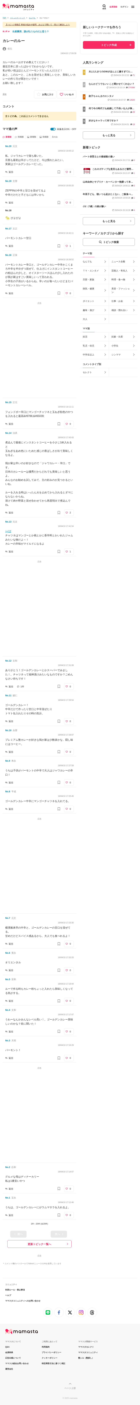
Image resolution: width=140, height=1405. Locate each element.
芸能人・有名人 (119, 270)
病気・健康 (88, 288)
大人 (85, 319)
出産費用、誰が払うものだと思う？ (30, 31)
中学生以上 (88, 354)
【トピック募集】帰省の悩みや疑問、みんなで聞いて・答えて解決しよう (37, 25)
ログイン (124, 7)
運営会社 (9, 1369)
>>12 (8, 531)
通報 (5, 94)
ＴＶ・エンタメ (91, 270)
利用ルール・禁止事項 (15, 1290)
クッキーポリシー (49, 1358)
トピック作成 (109, 45)
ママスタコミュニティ (88, 1352)
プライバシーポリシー (51, 1352)
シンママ (116, 354)
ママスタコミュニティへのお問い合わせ (22, 1301)
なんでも (87, 261)
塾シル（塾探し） (86, 1358)
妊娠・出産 (117, 336)
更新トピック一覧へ (39, 1244)
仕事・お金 (117, 301)
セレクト (87, 372)
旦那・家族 (88, 279)
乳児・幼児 (88, 345)
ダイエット (88, 301)
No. (8, 146)
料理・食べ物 (118, 279)
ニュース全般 (118, 261)
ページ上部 (70, 1388)
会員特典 (9, 1352)
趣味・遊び (88, 310)
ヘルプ (8, 1295)
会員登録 (113, 7)
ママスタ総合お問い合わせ (17, 1363)
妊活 (85, 336)
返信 (11, 172)
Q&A (7, 1347)
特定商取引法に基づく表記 (53, 1363)
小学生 (114, 345)
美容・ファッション (120, 290)
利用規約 (46, 1347)
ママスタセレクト (86, 1347)
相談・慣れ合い (119, 310)
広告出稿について (13, 1358)
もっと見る (108, 135)
